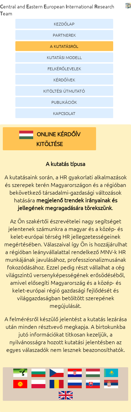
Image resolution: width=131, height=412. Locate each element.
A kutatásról (64, 46)
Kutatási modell (64, 57)
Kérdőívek (64, 79)
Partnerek (64, 35)
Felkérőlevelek (64, 68)
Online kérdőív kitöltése (49, 138)
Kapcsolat (64, 113)
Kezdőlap (64, 24)
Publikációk (64, 102)
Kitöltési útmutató (64, 91)
